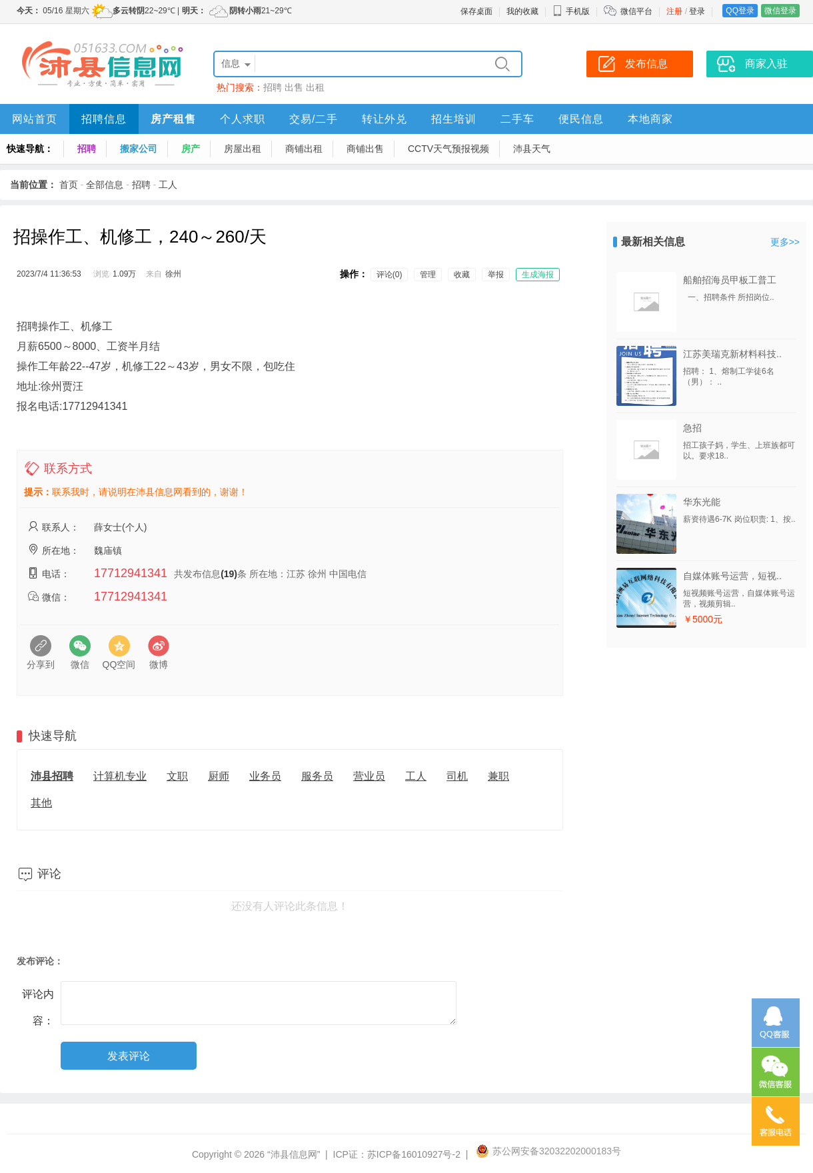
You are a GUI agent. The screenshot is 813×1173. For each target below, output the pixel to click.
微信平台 (636, 11)
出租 (315, 87)
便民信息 (581, 119)
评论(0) (390, 274)
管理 (428, 274)
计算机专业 (120, 776)
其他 (41, 802)
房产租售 (173, 119)
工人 (168, 184)
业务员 (265, 776)
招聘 (272, 87)
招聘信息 (104, 119)
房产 (190, 148)
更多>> (785, 242)
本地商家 (650, 119)
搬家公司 (138, 148)
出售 (294, 87)
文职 (177, 776)
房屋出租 (242, 148)
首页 (68, 184)
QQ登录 (740, 10)
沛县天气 (531, 148)
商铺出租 (304, 148)
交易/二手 (313, 119)
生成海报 (538, 274)
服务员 (317, 776)
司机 (457, 776)
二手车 (517, 119)
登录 (697, 11)
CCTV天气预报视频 (448, 148)
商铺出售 (365, 148)
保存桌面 (476, 11)
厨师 (218, 776)
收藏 (462, 274)
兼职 (498, 776)
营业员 (369, 776)
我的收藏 (522, 11)
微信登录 (780, 10)
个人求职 (242, 119)
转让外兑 (384, 119)
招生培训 (453, 119)
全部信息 (104, 184)
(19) (229, 574)
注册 (674, 11)
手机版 (571, 11)
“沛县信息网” (293, 1154)
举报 (496, 274)
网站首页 (34, 119)
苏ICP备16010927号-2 (413, 1154)
